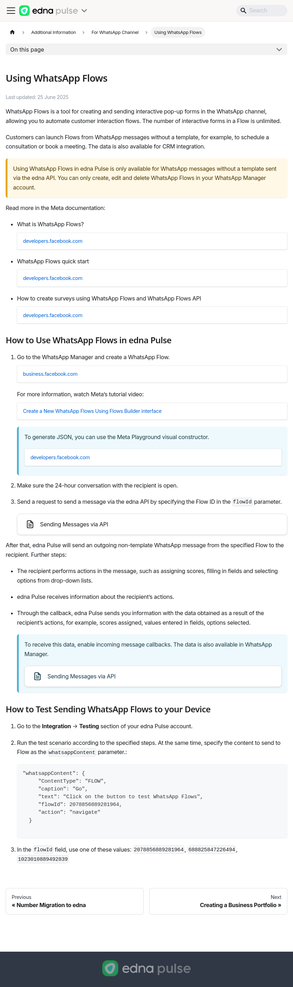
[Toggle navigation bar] (11, 10)
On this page (27, 49)
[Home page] (12, 32)
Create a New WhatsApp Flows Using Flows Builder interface (104, 430)
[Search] (261, 10)
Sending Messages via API (67, 550)
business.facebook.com (56, 388)
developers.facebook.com (59, 243)
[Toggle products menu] (84, 10)
